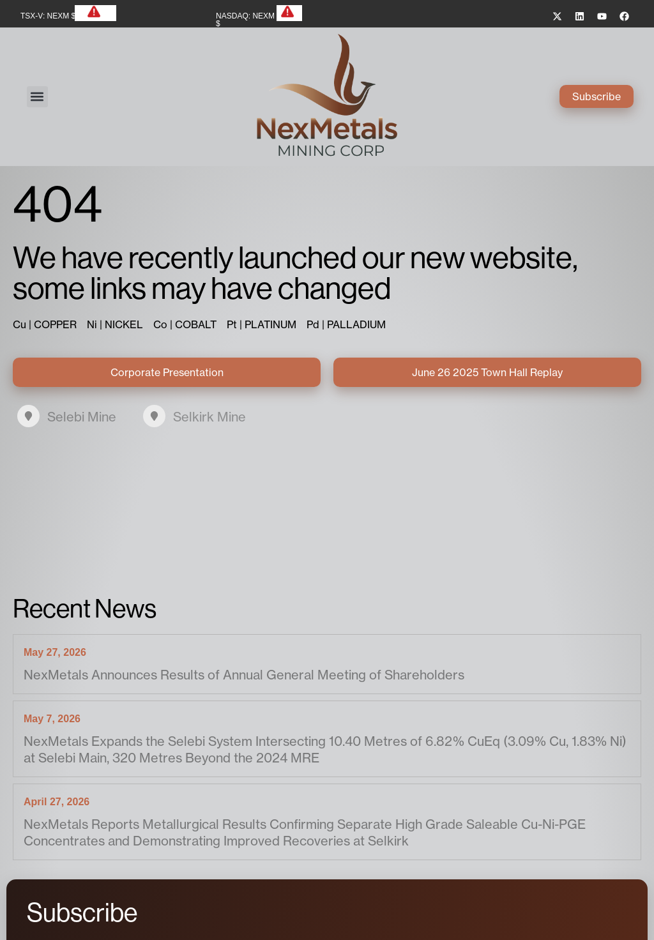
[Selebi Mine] (28, 416)
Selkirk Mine (209, 417)
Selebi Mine (81, 417)
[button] (37, 96)
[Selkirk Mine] (154, 416)
